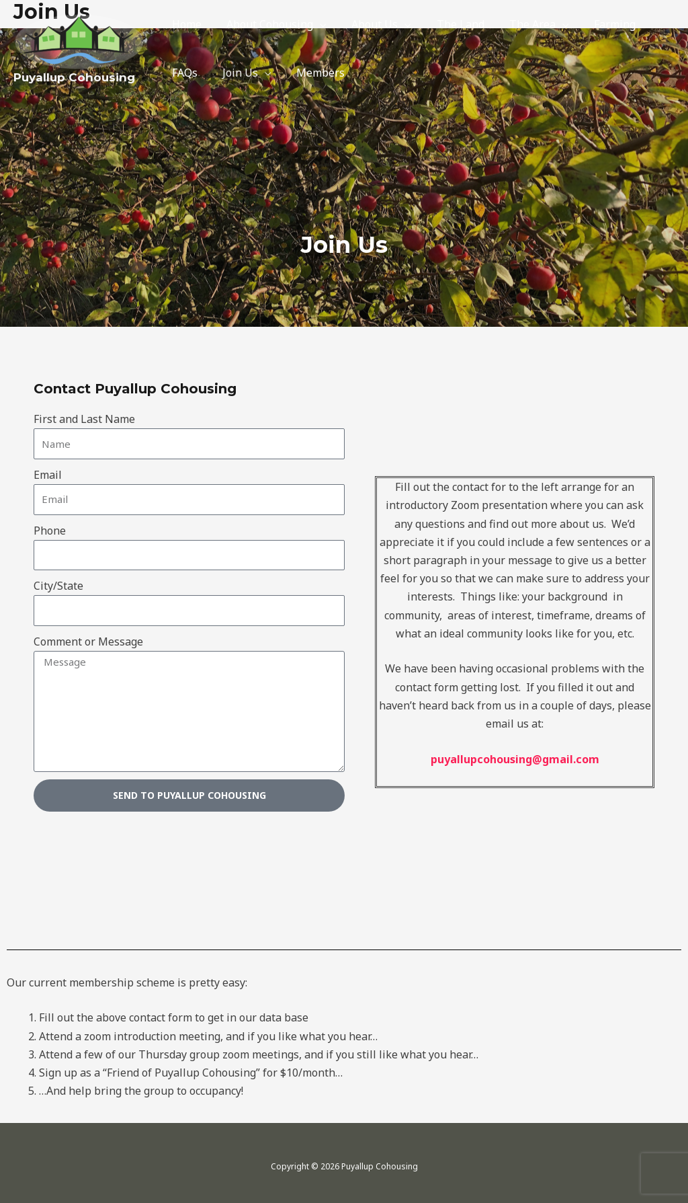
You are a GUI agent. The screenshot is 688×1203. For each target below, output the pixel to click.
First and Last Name (84, 419)
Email (48, 474)
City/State (58, 585)
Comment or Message (88, 641)
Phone (50, 530)
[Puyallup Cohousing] (79, 40)
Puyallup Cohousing (74, 77)
